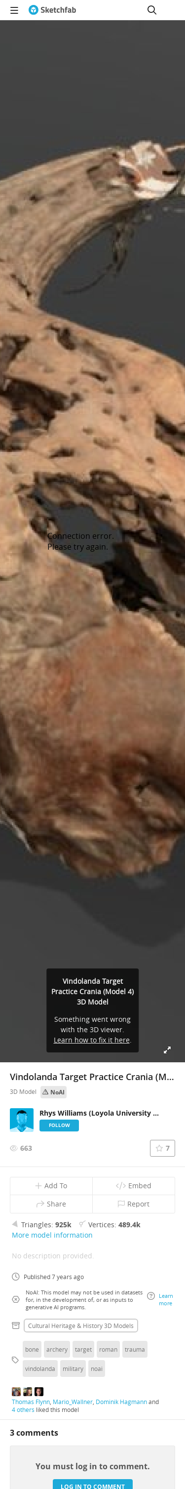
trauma (135, 1349)
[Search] (152, 9)
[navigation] (14, 9)
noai (97, 1368)
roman (108, 1349)
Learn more (160, 1299)
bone (32, 1349)
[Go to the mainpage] (52, 10)
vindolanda (40, 1368)
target (83, 1349)
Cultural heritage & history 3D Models (81, 1325)
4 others (23, 1409)
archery (57, 1349)
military (73, 1368)
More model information (52, 1235)
